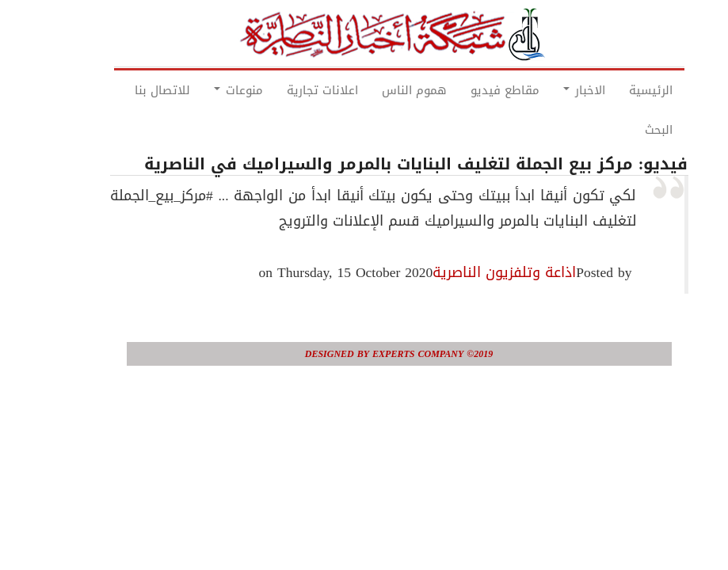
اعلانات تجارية (287, 90)
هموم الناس (379, 90)
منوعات (203, 90)
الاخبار (549, 90)
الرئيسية (616, 90)
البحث (624, 130)
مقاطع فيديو (470, 90)
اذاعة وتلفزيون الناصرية (469, 273)
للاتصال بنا (127, 90)
